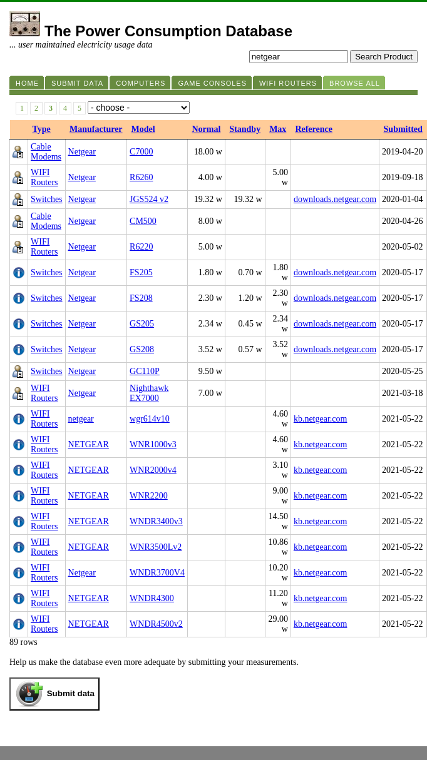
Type (42, 129)
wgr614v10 (150, 418)
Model (143, 129)
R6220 (141, 246)
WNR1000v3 (153, 444)
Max (277, 129)
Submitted (403, 129)
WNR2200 (149, 495)
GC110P (145, 371)
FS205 (141, 272)
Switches (47, 199)
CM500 (143, 221)
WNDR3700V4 (157, 572)
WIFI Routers (44, 177)
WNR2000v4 (153, 470)
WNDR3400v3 (156, 521)
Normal (206, 129)
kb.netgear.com (320, 418)
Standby (244, 129)
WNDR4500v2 (156, 624)
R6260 (141, 177)
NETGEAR (88, 444)
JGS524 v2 (149, 199)
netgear (81, 418)
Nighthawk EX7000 (149, 393)
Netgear (82, 151)
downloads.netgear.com (335, 199)
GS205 (142, 323)
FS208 (141, 298)
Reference (313, 129)
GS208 (142, 349)
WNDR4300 (152, 598)
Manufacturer (96, 129)
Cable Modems (46, 151)
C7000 (141, 151)
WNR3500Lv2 (156, 547)
